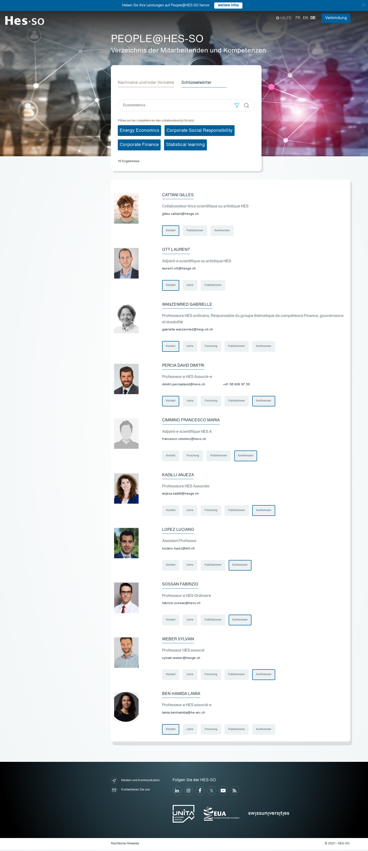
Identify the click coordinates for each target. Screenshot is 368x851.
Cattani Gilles (178, 195)
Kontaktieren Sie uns (130, 791)
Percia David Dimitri (183, 366)
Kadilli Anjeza (178, 476)
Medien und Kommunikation (135, 782)
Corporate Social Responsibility (199, 130)
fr (298, 18)
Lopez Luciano (178, 531)
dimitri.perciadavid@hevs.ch (183, 384)
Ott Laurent (176, 250)
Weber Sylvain (178, 640)
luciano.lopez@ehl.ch (178, 549)
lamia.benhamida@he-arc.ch (183, 714)
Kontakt (171, 230)
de (313, 18)
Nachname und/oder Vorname (146, 83)
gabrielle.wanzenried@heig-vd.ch (187, 329)
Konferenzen (222, 230)
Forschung (211, 346)
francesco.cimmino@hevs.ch (184, 439)
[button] (237, 105)
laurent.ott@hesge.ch (179, 268)
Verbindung (336, 18)
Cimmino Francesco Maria (191, 421)
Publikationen (195, 230)
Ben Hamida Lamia (181, 695)
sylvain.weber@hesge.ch (181, 659)
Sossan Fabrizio (180, 585)
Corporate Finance (139, 145)
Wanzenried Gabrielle (187, 305)
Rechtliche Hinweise (125, 844)
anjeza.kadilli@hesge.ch (180, 494)
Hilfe (284, 18)
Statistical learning (185, 145)
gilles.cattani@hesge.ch (180, 214)
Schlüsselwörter (197, 83)
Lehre (190, 285)
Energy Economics (139, 130)
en (305, 18)
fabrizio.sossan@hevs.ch (181, 604)
